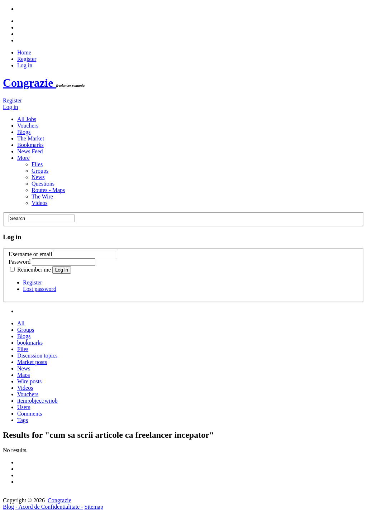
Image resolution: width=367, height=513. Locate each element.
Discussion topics (37, 356)
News (38, 177)
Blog (8, 507)
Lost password (39, 289)
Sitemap (94, 507)
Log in (24, 65)
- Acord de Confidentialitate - (49, 507)
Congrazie (29, 82)
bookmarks (30, 343)
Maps (23, 375)
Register (26, 59)
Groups (40, 171)
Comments (29, 414)
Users (23, 407)
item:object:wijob (37, 401)
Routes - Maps (48, 190)
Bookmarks (30, 145)
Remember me (31, 270)
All (20, 323)
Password (19, 262)
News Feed (30, 151)
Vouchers (27, 126)
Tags (22, 420)
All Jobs (26, 119)
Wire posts (29, 381)
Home (24, 52)
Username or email (30, 254)
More (23, 158)
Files (37, 164)
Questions (43, 184)
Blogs (23, 132)
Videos (39, 203)
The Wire (42, 196)
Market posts (32, 362)
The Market (30, 138)
